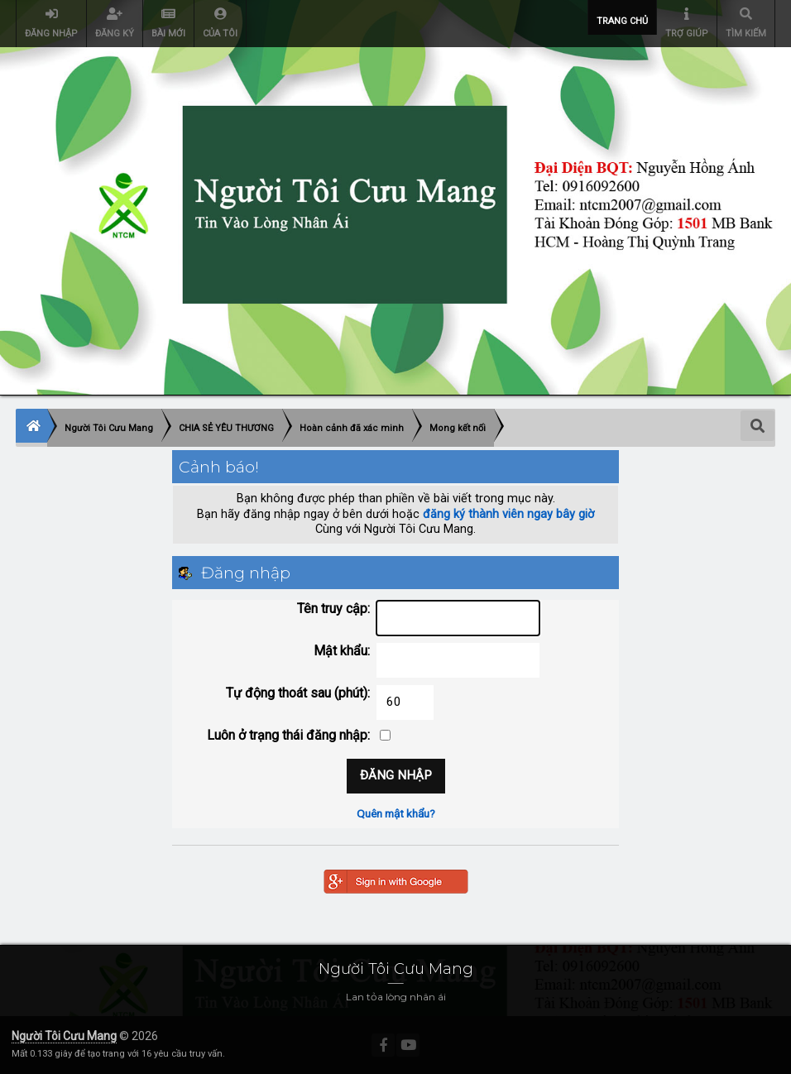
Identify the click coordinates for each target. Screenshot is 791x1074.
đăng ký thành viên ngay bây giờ (508, 514)
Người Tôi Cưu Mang (64, 1036)
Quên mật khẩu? (396, 813)
